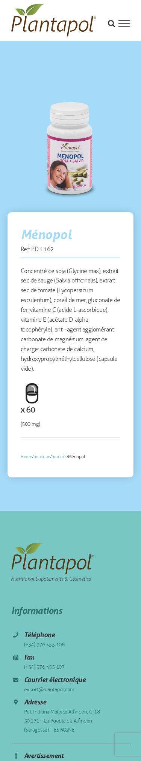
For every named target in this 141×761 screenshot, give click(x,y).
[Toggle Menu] (124, 23)
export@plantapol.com (49, 689)
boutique (41, 456)
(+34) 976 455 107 (44, 667)
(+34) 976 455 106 (44, 644)
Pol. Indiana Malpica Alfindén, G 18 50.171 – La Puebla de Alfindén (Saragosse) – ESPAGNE (62, 721)
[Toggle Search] (111, 23)
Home (26, 456)
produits (59, 456)
